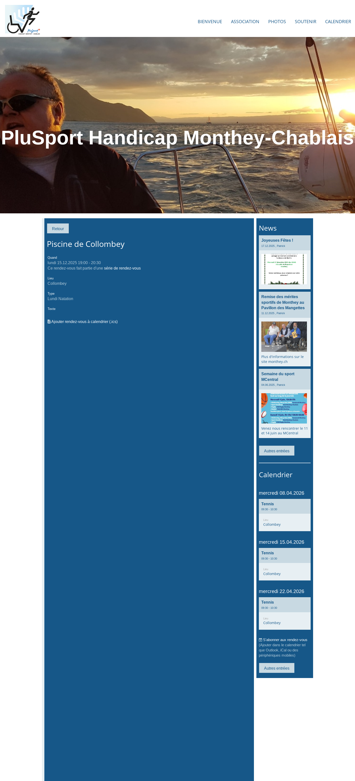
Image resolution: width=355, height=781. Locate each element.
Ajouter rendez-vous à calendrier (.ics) (84, 321)
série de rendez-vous (122, 268)
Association (245, 21)
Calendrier (338, 21)
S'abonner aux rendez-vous (285, 640)
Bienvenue (210, 21)
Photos (277, 21)
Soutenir (305, 21)
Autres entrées (276, 451)
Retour (58, 228)
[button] (285, 515)
